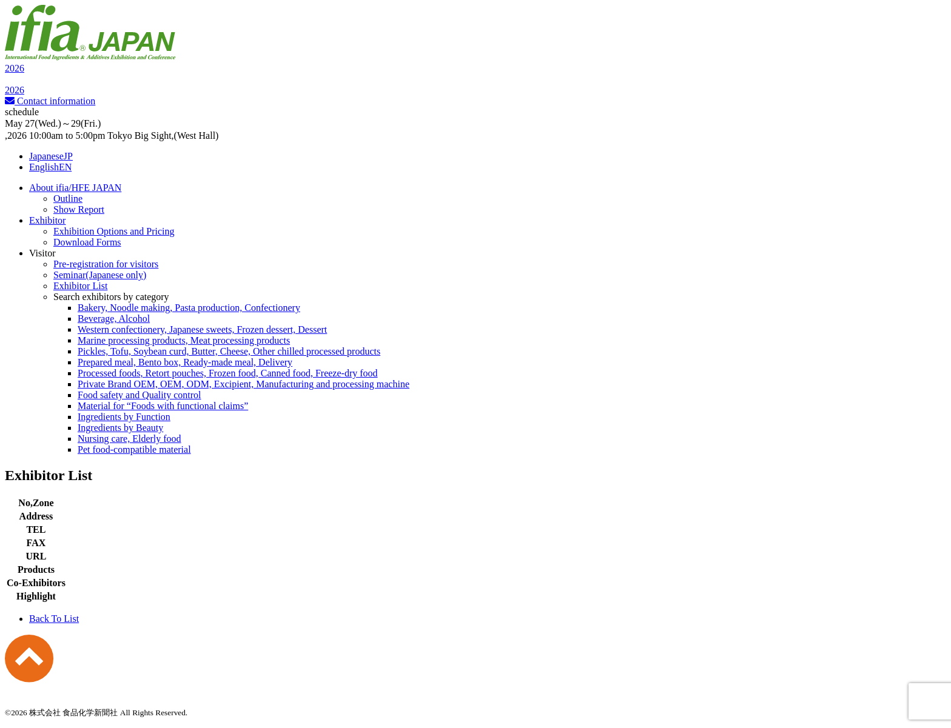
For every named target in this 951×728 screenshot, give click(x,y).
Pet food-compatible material (134, 449)
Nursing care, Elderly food (129, 438)
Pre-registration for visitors (105, 264)
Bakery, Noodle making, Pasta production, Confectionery (189, 307)
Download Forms (87, 242)
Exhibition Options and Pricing (114, 231)
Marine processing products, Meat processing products (184, 340)
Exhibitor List (80, 286)
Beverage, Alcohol (114, 318)
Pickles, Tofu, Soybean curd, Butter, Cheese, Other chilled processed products (229, 351)
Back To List (54, 618)
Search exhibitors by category (111, 297)
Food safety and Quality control (139, 395)
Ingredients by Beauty (120, 427)
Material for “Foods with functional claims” (163, 406)
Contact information (50, 101)
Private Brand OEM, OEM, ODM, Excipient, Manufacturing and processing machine (243, 384)
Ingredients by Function (124, 417)
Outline (67, 198)
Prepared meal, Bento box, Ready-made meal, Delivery (185, 362)
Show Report (78, 209)
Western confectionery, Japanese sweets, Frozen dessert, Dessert (202, 329)
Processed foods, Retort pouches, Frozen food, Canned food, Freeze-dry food (228, 373)
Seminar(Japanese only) (99, 275)
